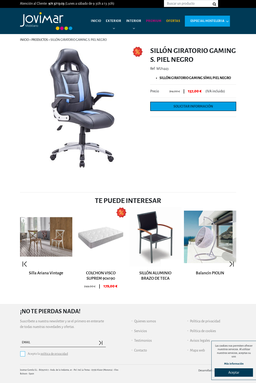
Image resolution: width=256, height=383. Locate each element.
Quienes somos (145, 321)
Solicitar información (193, 106)
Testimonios (143, 340)
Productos (39, 40)
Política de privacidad (205, 321)
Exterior (115, 21)
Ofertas (179, 21)
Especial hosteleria (115, 40)
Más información (234, 363)
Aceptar (233, 372)
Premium (158, 21)
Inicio (96, 21)
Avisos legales (200, 340)
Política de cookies (203, 331)
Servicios (140, 331)
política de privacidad (54, 353)
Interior (137, 21)
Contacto (140, 350)
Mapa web (197, 350)
